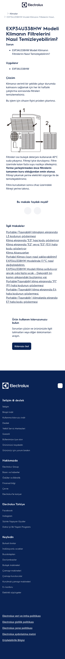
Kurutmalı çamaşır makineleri (16, 581)
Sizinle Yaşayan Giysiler (13, 521)
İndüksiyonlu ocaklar (12, 548)
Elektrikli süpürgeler (11, 592)
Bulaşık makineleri (11, 565)
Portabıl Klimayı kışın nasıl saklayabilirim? (31, 256)
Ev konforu (7, 587)
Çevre (5, 488)
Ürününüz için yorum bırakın (16, 450)
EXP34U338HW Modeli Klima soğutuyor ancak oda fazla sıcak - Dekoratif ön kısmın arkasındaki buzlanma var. (31, 273)
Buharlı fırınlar (9, 543)
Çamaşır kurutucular (12, 576)
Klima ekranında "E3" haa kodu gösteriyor (32, 240)
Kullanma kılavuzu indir (13, 417)
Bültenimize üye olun (12, 439)
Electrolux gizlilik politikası (18, 622)
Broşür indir (7, 412)
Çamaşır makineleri (11, 570)
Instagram (7, 515)
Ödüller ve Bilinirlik (11, 477)
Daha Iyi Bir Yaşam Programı (16, 526)
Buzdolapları (8, 554)
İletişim (5, 406)
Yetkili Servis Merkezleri (13, 428)
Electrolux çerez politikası (17, 628)
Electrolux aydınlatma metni (19, 634)
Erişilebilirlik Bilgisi (13, 640)
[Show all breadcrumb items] (5, 13)
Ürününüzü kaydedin (12, 444)
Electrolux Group (10, 466)
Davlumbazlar (9, 559)
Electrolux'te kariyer (12, 494)
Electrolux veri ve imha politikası (21, 616)
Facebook (7, 510)
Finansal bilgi (8, 483)
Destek (5, 423)
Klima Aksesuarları (17, 252)
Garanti (6, 433)
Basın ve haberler (11, 472)
